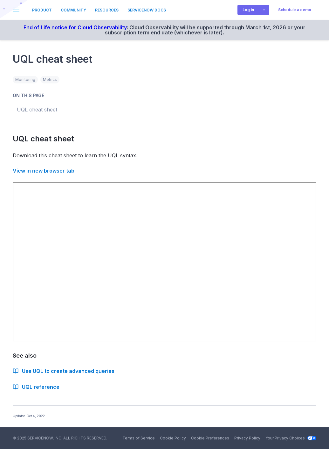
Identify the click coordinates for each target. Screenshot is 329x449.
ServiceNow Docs (146, 10)
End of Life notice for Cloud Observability (75, 27)
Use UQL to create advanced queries (63, 371)
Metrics (50, 79)
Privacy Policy (247, 438)
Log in (248, 9)
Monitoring (25, 79)
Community (73, 10)
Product (42, 10)
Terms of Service (138, 438)
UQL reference (36, 387)
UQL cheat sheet (47, 138)
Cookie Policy (173, 438)
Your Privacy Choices (290, 438)
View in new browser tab (43, 170)
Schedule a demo (294, 9)
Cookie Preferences (210, 438)
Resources (107, 10)
